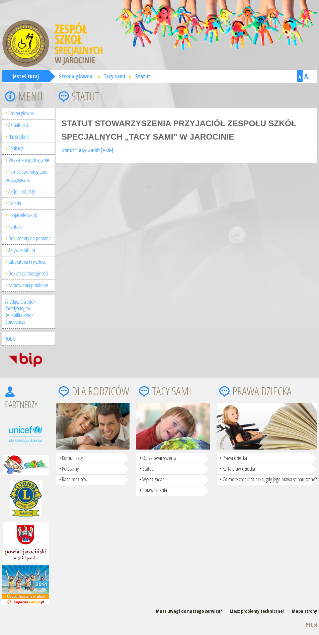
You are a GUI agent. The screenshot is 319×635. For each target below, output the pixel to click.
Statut (142, 76)
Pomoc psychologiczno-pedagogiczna (27, 175)
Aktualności (18, 125)
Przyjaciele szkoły (22, 215)
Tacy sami (114, 76)
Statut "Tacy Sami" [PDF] (87, 150)
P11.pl (311, 625)
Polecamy (70, 468)
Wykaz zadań (153, 479)
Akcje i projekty (21, 191)
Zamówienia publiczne (28, 285)
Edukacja (16, 148)
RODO (10, 338)
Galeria (14, 203)
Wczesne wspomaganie (28, 160)
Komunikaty (72, 458)
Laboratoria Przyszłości (27, 261)
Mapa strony (304, 611)
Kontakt (15, 226)
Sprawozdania (154, 490)
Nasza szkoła (18, 136)
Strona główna (75, 76)
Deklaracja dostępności (28, 273)
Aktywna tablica (21, 250)
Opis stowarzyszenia (159, 458)
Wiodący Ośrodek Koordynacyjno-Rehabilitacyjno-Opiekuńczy (20, 311)
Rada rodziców (74, 479)
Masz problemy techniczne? (257, 611)
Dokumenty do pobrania (30, 238)
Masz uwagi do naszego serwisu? (189, 611)
